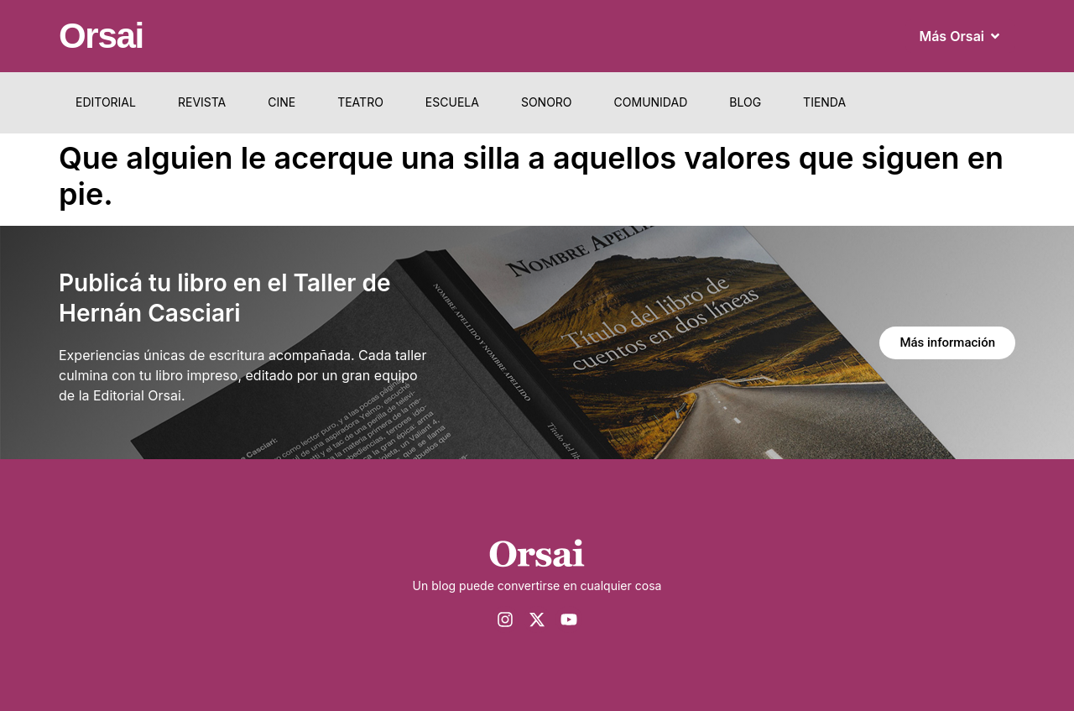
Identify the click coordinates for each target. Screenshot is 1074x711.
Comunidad (651, 102)
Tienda (824, 102)
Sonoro (546, 102)
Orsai (101, 35)
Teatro (360, 102)
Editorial (106, 102)
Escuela (452, 102)
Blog (745, 102)
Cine (281, 102)
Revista (202, 102)
